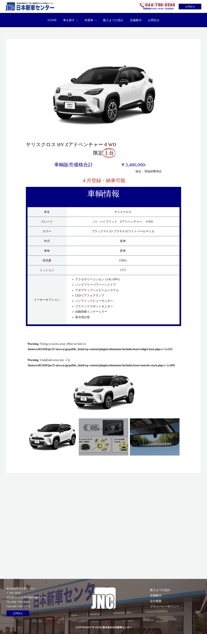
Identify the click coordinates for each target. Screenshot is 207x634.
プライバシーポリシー (166, 603)
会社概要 (158, 598)
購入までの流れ (162, 587)
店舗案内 (158, 592)
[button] (190, 6)
